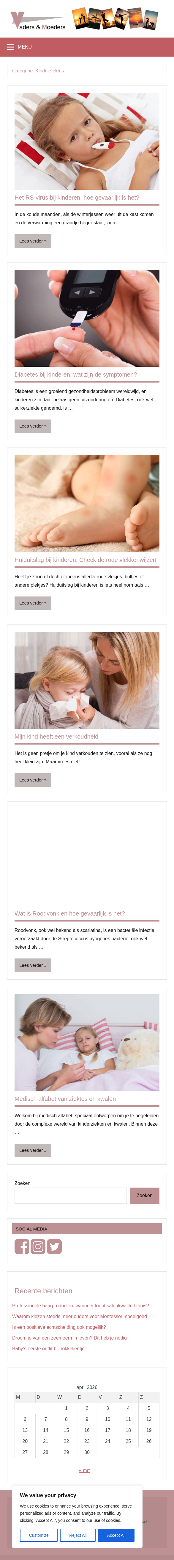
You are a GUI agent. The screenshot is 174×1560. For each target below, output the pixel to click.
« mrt (84, 1470)
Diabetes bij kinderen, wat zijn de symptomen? (76, 374)
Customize (39, 1535)
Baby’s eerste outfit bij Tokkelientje (48, 1348)
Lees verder (31, 240)
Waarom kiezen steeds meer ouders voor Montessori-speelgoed (79, 1316)
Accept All (116, 1535)
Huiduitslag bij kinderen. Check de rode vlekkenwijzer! (85, 560)
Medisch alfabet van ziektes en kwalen (65, 1099)
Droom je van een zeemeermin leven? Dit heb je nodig (69, 1337)
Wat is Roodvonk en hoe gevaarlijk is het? (70, 913)
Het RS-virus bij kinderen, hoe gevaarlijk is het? (77, 197)
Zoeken (22, 1183)
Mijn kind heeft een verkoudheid (56, 736)
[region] (77, 1517)
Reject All (77, 1535)
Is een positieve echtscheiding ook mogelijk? (59, 1327)
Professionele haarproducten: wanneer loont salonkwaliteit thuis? (80, 1305)
